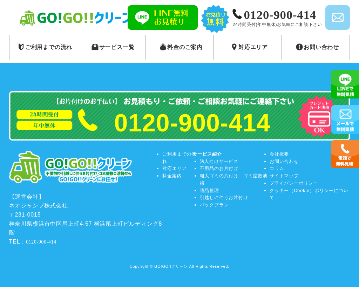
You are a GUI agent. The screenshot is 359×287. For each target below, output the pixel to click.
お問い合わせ (284, 161)
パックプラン (214, 204)
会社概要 (279, 154)
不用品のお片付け (219, 168)
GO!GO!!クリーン (171, 266)
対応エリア (174, 168)
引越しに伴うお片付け (224, 197)
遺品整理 (209, 190)
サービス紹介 (207, 154)
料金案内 (172, 175)
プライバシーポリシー (294, 183)
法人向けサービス (219, 161)
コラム (277, 168)
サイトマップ (284, 175)
